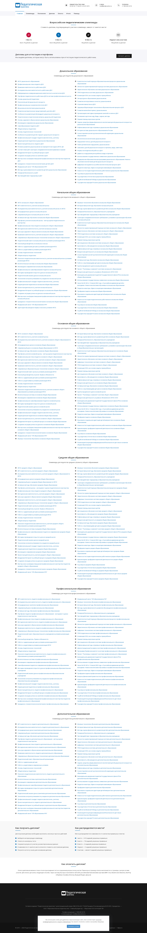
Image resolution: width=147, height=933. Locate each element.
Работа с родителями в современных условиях (33, 765)
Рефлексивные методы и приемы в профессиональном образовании (99, 645)
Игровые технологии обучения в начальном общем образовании (98, 203)
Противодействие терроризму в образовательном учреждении (98, 215)
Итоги (68, 13)
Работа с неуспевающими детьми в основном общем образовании (99, 389)
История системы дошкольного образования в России (95, 130)
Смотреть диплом (124, 56)
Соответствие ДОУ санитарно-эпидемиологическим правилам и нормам (41, 150)
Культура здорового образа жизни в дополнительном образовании (40, 750)
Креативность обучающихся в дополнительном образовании (97, 760)
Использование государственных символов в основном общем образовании (102, 406)
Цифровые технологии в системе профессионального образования (99, 630)
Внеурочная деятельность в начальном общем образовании (97, 252)
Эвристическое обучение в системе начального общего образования (100, 231)
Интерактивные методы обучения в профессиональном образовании (100, 605)
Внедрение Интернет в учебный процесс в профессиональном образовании (43, 693)
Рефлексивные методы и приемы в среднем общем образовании (98, 517)
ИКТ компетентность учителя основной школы (33, 337)
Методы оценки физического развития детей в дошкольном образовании (42, 170)
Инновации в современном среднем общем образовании (36, 552)
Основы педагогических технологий (29, 132)
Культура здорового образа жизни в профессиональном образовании (41, 625)
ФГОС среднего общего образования (30, 468)
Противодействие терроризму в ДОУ (30, 176)
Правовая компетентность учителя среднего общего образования (40, 500)
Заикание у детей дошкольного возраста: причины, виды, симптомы (99, 147)
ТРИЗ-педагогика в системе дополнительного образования (96, 748)
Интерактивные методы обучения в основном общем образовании (99, 334)
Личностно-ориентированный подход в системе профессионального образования (104, 624)
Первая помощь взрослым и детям (88, 119)
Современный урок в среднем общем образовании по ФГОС (37, 482)
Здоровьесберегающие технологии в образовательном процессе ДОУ (100, 107)
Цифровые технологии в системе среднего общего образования (98, 499)
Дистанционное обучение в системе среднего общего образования (99, 511)
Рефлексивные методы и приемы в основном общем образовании (99, 380)
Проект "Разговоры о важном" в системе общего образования (97, 395)
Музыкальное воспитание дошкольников (31, 108)
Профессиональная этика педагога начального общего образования (40, 226)
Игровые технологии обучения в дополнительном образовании (98, 724)
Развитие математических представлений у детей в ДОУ (36, 111)
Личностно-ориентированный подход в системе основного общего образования (104, 356)
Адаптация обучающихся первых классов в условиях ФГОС (37, 308)
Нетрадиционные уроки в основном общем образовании (36, 345)
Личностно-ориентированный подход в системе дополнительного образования (103, 739)
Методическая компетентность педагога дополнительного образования (42, 747)
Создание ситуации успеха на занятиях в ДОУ (33, 156)
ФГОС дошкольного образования (28, 81)
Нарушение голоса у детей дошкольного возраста (93, 142)
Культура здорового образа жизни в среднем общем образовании (40, 497)
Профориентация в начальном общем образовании (94, 291)
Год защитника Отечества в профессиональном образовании (97, 693)
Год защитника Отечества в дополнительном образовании (97, 807)
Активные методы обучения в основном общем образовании (38, 351)
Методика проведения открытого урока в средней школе (37, 537)
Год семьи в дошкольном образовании (90, 174)
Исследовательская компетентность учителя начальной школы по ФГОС (41, 209)
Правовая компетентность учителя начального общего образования (40, 235)
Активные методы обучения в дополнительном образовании (38, 736)
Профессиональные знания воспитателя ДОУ (32, 105)
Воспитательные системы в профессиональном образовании (38, 659)
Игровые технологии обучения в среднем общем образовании (98, 468)
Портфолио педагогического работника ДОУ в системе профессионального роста (44, 96)
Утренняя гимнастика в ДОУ (86, 104)
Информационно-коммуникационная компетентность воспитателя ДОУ (41, 93)
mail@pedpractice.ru (106, 6)
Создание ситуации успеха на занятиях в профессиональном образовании (42, 696)
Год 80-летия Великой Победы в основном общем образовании (98, 439)
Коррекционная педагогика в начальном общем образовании (38, 284)
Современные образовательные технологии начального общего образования (44, 238)
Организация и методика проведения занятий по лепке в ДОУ (97, 113)
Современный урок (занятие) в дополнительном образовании (38, 733)
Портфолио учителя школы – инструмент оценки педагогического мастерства (43, 488)
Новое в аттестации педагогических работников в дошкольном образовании (103, 171)
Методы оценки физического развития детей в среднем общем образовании (102, 474)
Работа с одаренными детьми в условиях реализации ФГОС (37, 247)
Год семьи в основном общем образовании (91, 434)
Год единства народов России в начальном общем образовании (98, 314)
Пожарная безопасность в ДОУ (28, 173)
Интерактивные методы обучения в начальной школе (95, 206)
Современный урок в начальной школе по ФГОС (33, 215)
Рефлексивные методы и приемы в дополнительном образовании (99, 768)
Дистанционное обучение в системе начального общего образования (100, 243)
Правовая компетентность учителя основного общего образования (40, 366)
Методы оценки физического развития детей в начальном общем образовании (103, 209)
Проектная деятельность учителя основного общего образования (39, 418)
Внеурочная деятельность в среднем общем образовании (96, 520)
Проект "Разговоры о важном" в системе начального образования (99, 269)
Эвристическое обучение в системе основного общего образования (99, 359)
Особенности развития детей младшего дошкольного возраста (39, 114)
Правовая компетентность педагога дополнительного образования (40, 753)
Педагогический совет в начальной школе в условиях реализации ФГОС (41, 241)
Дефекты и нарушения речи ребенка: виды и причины (95, 153)
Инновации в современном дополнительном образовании (37, 782)
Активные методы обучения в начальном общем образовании (38, 217)
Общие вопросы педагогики (27, 129)
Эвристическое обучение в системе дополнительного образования (99, 742)
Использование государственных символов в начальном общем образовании (103, 280)
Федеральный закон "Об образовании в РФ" (32, 167)
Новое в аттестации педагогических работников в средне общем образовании (103, 556)
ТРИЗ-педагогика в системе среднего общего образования (96, 502)
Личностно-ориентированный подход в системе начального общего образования (104, 228)
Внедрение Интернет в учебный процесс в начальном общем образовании (42, 290)
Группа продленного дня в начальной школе (92, 266)
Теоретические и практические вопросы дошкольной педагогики (39, 117)
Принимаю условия (73, 926)
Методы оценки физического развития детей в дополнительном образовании (103, 730)
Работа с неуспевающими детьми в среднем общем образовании (99, 526)
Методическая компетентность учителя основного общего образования (42, 360)
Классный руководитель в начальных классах (33, 244)
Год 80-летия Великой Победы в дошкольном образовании (96, 179)
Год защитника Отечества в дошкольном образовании (95, 177)
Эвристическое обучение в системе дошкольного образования (98, 89)
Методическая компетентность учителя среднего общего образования (41, 494)
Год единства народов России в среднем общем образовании (97, 579)
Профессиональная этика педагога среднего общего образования (39, 491)
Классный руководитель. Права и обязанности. (33, 639)
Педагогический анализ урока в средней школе (33, 540)
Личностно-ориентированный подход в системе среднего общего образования (103, 493)
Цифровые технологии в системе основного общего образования (98, 362)
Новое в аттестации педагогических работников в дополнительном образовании (104, 796)
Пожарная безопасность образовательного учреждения (96, 212)
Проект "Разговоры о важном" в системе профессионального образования (102, 654)
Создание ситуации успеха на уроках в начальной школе (36, 293)
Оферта (119, 928)
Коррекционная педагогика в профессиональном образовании (38, 687)
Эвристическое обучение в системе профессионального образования (100, 627)
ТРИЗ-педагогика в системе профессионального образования (97, 633)
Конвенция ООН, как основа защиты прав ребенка (94, 95)
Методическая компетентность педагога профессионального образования (42, 622)
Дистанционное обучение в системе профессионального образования (100, 642)
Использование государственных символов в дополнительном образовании (102, 781)
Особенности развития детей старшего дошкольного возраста (38, 135)
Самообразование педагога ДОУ (28, 126)
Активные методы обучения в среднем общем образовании (37, 485)
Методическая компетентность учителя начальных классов (37, 229)
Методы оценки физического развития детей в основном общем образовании (103, 337)
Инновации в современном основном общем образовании (37, 398)
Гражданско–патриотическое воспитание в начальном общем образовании (43, 302)
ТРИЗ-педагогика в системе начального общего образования (97, 234)
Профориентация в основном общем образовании (94, 417)
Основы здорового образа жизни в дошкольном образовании (38, 120)
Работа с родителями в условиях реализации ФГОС (34, 249)
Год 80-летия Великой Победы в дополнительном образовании (98, 810)
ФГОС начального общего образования (31, 203)
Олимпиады (30, 13)
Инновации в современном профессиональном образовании (38, 662)
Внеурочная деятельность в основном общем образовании (97, 383)
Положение (42, 13)
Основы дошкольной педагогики (28, 99)
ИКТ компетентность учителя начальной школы (33, 206)
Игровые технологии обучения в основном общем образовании (39, 439)
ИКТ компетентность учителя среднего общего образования (38, 471)
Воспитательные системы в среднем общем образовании (37, 529)
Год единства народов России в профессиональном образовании (98, 704)
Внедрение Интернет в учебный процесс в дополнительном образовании (42, 805)
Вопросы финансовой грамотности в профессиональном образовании (100, 676)
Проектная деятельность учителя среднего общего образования (39, 555)
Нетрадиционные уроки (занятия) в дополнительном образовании (40, 730)
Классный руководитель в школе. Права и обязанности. (36, 375)
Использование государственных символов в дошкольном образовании (101, 156)
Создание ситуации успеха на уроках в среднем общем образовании (40, 561)
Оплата (60, 13)
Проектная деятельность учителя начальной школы (35, 287)
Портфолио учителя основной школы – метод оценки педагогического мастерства (45, 354)
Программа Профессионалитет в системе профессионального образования (102, 651)
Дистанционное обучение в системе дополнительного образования (99, 757)
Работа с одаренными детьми (27, 762)
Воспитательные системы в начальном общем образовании (37, 264)
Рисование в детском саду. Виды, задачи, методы (93, 116)
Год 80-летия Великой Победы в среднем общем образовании (97, 571)
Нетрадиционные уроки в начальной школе (32, 212)
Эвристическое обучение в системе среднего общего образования (99, 496)
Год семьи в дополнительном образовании (91, 804)
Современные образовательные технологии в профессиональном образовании (44, 631)
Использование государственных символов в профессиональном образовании (103, 662)
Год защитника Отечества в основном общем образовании (97, 436)
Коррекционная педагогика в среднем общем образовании (37, 549)
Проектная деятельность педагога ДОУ (31, 144)
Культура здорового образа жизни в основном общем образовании (40, 363)
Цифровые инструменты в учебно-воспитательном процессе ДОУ (99, 165)
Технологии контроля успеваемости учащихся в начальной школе (39, 278)
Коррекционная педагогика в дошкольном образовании (36, 141)
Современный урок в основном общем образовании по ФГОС (38, 348)
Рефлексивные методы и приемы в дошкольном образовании (97, 127)
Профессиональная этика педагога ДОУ (31, 84)
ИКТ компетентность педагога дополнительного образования (38, 724)
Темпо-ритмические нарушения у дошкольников (93, 145)
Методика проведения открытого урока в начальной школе (37, 273)
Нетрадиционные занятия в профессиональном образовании (38, 605)
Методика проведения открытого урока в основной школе (37, 404)
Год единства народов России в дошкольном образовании (96, 182)
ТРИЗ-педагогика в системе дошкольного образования (95, 92)
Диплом (52, 13)
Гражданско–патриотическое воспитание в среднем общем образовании (42, 569)
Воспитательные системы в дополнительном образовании (37, 779)
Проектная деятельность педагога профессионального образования (40, 690)
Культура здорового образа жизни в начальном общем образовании (40, 232)
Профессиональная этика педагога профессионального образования (40, 619)
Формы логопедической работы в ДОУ (90, 150)
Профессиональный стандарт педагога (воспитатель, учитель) (38, 138)
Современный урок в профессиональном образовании (36, 608)
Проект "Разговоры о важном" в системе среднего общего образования (101, 529)
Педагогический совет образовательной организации (35, 759)
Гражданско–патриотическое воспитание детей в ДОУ (36, 164)
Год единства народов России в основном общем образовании (98, 448)
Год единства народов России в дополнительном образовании (98, 818)
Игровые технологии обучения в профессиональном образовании (99, 602)
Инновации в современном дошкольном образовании (35, 123)
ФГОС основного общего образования (30, 334)
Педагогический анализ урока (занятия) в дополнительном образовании (42, 793)
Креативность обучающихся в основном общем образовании (97, 377)
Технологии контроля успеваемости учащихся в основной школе (39, 410)
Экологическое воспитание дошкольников (91, 139)
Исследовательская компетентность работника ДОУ (35, 90)
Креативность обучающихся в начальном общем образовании (98, 246)
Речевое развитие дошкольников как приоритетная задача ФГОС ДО (41, 147)
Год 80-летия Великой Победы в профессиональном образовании (98, 696)
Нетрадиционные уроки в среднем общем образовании (36, 479)
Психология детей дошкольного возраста (31, 102)
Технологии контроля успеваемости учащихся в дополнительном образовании (44, 796)
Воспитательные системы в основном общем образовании (37, 395)
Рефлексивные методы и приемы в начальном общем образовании (99, 249)
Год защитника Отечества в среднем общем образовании (96, 568)
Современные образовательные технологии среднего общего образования (43, 503)
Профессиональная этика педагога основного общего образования (40, 357)
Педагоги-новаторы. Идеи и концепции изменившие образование (99, 168)
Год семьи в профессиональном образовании (92, 690)
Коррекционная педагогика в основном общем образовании (38, 416)
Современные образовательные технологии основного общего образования (43, 369)
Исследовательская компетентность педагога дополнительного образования (43, 727)
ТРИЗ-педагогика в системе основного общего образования (97, 365)
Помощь (77, 13)
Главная (20, 13)
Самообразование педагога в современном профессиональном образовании (43, 665)
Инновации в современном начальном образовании (35, 267)
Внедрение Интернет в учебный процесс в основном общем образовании (42, 421)
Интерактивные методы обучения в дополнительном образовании (99, 727)
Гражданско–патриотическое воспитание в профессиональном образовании (43, 704)
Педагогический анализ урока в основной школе (34, 407)
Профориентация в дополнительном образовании (94, 787)
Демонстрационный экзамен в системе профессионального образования (101, 648)
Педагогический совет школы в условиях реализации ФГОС (37, 372)
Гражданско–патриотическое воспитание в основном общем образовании (42, 433)
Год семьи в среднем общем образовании (91, 565)
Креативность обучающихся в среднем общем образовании (97, 514)
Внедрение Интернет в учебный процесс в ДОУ (33, 153)
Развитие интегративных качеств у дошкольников (94, 101)
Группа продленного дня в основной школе (91, 392)
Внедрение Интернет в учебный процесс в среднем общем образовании (42, 558)
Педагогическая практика (33, 928)
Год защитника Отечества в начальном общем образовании (97, 308)
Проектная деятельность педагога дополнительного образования (40, 802)
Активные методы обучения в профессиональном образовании (39, 611)
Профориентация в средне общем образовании (93, 548)
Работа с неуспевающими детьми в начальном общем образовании (99, 263)
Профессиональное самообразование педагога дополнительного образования (44, 785)
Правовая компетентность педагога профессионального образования (41, 628)
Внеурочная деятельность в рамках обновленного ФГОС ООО (97, 398)
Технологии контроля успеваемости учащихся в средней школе (38, 543)
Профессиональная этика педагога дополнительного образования (40, 744)
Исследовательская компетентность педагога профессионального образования (44, 602)
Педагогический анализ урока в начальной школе (34, 276)
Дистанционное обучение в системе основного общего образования (100, 374)
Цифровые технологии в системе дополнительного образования (98, 745)
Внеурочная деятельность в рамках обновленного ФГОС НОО (97, 272)
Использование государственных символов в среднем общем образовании (102, 537)
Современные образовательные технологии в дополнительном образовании (43, 756)
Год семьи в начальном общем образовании (92, 305)
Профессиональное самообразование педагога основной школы (39, 401)
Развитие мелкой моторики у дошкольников (92, 110)
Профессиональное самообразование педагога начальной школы (39, 270)
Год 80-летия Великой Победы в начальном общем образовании (98, 311)
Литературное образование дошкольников (91, 98)
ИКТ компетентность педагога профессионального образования (39, 599)
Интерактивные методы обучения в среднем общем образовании (99, 471)
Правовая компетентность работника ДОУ (32, 87)
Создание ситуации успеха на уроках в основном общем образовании (41, 424)
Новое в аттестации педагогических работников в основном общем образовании (104, 425)
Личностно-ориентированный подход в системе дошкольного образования (102, 86)
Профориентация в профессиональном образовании (94, 673)
